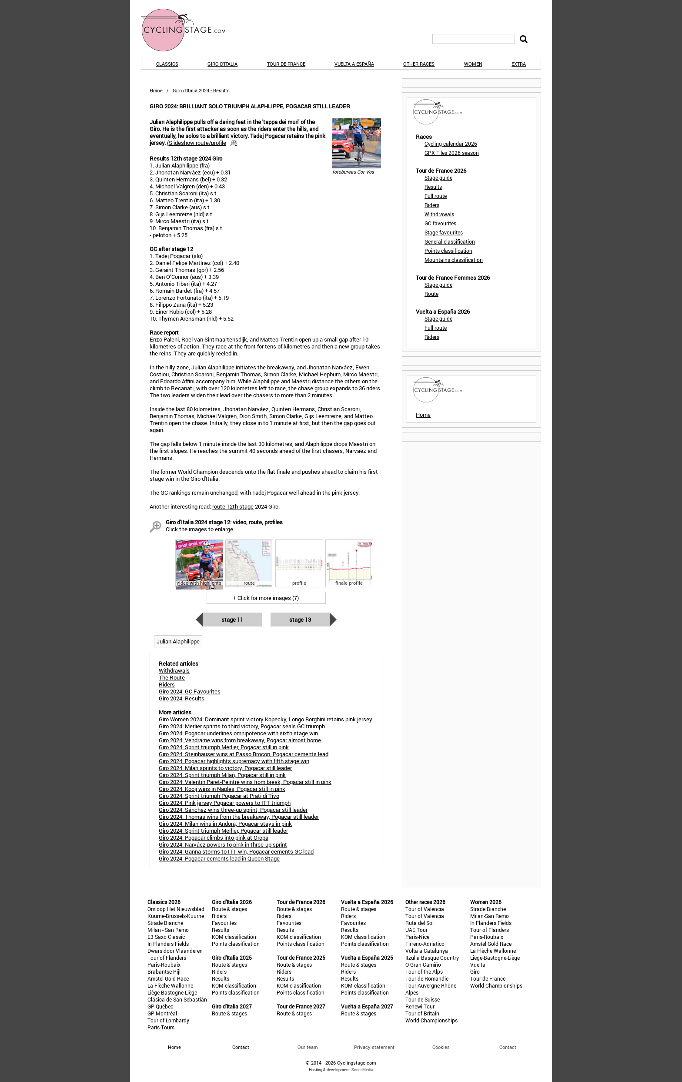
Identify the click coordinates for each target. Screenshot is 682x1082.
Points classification (448, 250)
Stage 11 (232, 619)
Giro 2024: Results (181, 698)
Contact (507, 1047)
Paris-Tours (160, 1027)
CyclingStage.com (189, 30)
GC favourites (440, 223)
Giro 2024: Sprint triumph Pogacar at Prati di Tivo (219, 796)
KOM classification (234, 936)
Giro (475, 971)
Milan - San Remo (168, 929)
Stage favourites (444, 232)
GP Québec (160, 1006)
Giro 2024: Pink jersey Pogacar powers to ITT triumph (225, 803)
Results (433, 186)
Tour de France (286, 63)
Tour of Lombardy (168, 1020)
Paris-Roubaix (164, 964)
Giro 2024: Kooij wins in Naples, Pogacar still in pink (222, 789)
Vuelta (477, 964)
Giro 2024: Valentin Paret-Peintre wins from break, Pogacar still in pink (245, 782)
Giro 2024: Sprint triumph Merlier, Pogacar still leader (223, 830)
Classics (167, 63)
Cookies (441, 1047)
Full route (436, 195)
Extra (519, 63)
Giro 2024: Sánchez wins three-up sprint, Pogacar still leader (233, 810)
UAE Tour (416, 929)
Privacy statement (374, 1047)
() (202, 143)
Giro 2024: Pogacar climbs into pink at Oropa (213, 837)
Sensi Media (362, 1069)
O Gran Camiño (423, 964)
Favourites (224, 922)
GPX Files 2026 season (452, 152)
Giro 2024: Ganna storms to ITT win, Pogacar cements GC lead (236, 851)
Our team (308, 1047)
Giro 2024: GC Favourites (190, 691)
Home (156, 90)
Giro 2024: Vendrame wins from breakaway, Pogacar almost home (240, 740)
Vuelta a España (354, 63)
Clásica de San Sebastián (177, 999)
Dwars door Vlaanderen (175, 950)
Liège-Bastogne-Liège (172, 992)
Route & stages (229, 908)
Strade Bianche (165, 922)
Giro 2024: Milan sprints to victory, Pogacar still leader (225, 768)
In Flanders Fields (168, 943)
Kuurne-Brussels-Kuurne (175, 915)
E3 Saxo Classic (166, 936)
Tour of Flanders (166, 957)
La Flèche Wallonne (170, 985)
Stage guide (438, 177)
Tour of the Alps (424, 971)
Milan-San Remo (489, 915)
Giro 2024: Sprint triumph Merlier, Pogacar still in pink (224, 747)
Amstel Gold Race (168, 978)
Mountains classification (454, 259)
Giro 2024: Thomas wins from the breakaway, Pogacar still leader (239, 817)
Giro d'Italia (222, 63)
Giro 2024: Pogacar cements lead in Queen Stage (219, 858)
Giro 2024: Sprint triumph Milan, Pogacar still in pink (222, 775)
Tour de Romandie (426, 978)
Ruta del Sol (419, 922)
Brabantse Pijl (164, 971)
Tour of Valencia (424, 908)
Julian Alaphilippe (178, 641)
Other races (419, 63)
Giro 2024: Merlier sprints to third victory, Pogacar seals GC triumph (242, 726)
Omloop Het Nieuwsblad (175, 908)
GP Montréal (162, 1013)
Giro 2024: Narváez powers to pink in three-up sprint (223, 844)
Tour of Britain (422, 1013)
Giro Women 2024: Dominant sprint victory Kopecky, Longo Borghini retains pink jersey (265, 719)
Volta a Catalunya (426, 950)
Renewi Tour (420, 1006)
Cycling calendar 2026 (451, 143)
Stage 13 (300, 619)
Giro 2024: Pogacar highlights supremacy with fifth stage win (234, 761)
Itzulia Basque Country (432, 957)
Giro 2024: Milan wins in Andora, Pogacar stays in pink (225, 823)
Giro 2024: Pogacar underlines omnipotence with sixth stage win (238, 733)
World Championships (431, 1020)
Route (431, 293)
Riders (432, 204)
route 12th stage (233, 506)
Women (473, 63)
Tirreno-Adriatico (425, 943)
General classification (450, 241)
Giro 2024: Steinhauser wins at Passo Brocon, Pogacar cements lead (243, 754)
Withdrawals (439, 214)
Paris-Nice (417, 936)
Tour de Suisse (422, 999)
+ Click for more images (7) (266, 598)
